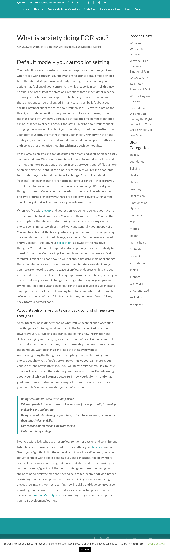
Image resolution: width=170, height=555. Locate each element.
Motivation (137, 249)
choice (44, 46)
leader (134, 235)
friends (134, 228)
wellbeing (136, 297)
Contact (139, 9)
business (97, 447)
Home (26, 9)
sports (134, 270)
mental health (138, 242)
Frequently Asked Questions (64, 9)
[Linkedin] (94, 2)
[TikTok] (99, 2)
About (37, 9)
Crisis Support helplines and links (102, 9)
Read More (137, 543)
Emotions (136, 215)
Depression (137, 196)
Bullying (135, 168)
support (97, 46)
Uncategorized (139, 290)
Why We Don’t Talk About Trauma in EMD (140, 83)
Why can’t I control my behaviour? (137, 48)
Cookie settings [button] (156, 543)
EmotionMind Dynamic (70, 46)
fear (132, 222)
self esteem (137, 263)
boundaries (137, 161)
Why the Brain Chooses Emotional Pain (139, 66)
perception (64, 242)
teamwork (136, 283)
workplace (136, 304)
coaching (53, 46)
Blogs (127, 9)
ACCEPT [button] (85, 549)
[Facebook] (89, 2)
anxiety (36, 46)
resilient (87, 46)
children (135, 175)
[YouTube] (105, 2)
